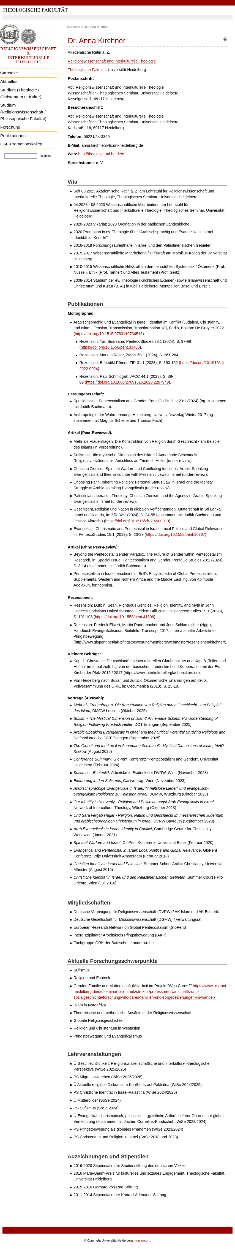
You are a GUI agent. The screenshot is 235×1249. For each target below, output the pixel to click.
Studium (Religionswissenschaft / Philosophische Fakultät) (23, 112)
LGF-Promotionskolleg (21, 144)
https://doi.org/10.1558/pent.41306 (124, 617)
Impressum (142, 1240)
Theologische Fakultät (87, 69)
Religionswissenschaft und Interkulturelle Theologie (112, 61)
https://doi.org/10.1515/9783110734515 (109, 334)
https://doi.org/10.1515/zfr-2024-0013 (137, 521)
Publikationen (13, 135)
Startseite (73, 26)
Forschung (10, 127)
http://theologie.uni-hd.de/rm (102, 154)
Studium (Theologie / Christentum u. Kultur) (20, 93)
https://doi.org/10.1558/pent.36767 (175, 534)
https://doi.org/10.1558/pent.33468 (110, 347)
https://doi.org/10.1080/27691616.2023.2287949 (127, 382)
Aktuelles (8, 81)
